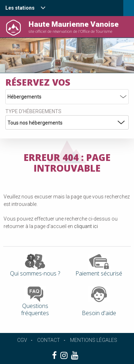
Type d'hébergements (33, 111)
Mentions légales (93, 340)
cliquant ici (86, 226)
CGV (22, 340)
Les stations (20, 8)
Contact (48, 340)
